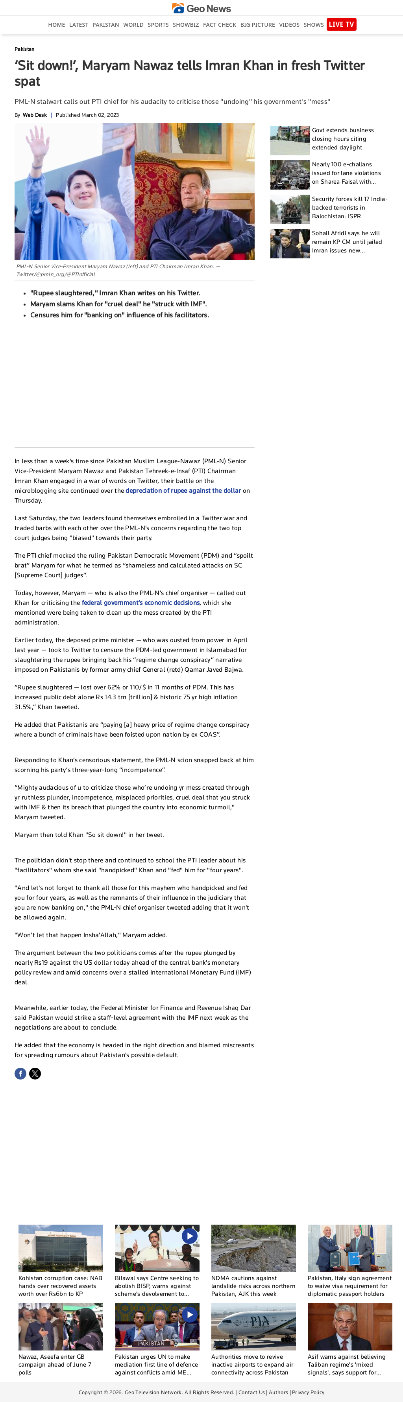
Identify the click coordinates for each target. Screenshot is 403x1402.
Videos (289, 24)
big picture (257, 24)
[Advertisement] (134, 383)
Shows (314, 24)
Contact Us (251, 1392)
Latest (79, 24)
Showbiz (186, 24)
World (133, 24)
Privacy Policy (308, 1392)
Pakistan (105, 24)
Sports (158, 24)
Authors (278, 1392)
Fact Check (219, 24)
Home (56, 24)
